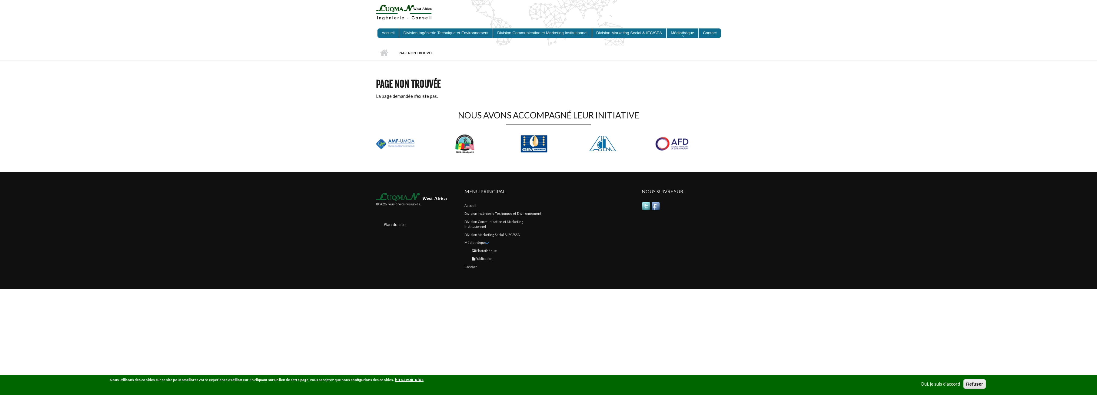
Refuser (974, 384)
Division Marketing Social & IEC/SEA (630, 33)
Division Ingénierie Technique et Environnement (447, 33)
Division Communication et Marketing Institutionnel (544, 33)
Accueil (389, 33)
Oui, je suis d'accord (940, 384)
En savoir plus (409, 379)
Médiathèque (684, 33)
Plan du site (395, 224)
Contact (711, 33)
